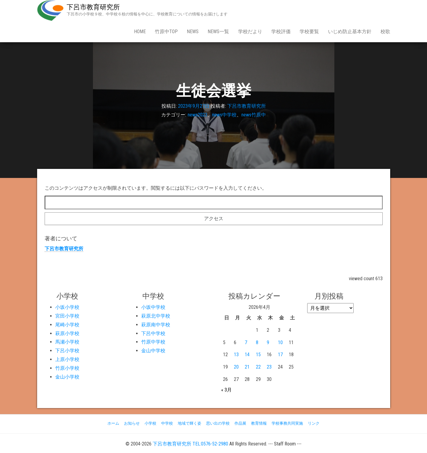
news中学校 (224, 115)
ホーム (113, 423)
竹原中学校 (153, 342)
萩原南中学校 (155, 325)
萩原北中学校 (155, 316)
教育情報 (259, 423)
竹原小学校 (67, 368)
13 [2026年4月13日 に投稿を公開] (236, 354)
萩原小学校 (67, 333)
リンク (314, 423)
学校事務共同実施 (287, 423)
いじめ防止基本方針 (349, 31)
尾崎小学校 (67, 325)
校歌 (385, 31)
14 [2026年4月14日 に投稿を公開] (247, 354)
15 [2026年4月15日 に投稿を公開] (258, 354)
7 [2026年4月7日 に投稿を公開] (246, 342)
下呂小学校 (67, 350)
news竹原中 (253, 115)
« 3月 (226, 390)
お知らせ (132, 423)
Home (140, 31)
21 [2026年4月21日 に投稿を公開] (247, 367)
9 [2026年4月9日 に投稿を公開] (268, 342)
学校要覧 (309, 31)
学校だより (250, 31)
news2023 (197, 115)
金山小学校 (67, 377)
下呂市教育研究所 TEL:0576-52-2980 (190, 444)
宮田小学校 (67, 316)
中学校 (167, 423)
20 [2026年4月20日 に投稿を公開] (236, 367)
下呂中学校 (153, 333)
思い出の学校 (218, 423)
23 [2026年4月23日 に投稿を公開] (269, 367)
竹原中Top (166, 31)
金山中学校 (153, 350)
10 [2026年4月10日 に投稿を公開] (280, 342)
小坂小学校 (67, 307)
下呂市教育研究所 (93, 7)
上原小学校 (67, 359)
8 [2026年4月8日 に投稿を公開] (257, 342)
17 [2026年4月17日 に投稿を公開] (280, 354)
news (193, 31)
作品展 (240, 423)
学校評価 (281, 31)
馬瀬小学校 (67, 342)
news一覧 (218, 31)
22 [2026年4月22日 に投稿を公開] (258, 367)
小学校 (150, 423)
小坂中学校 (153, 307)
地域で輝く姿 (189, 423)
